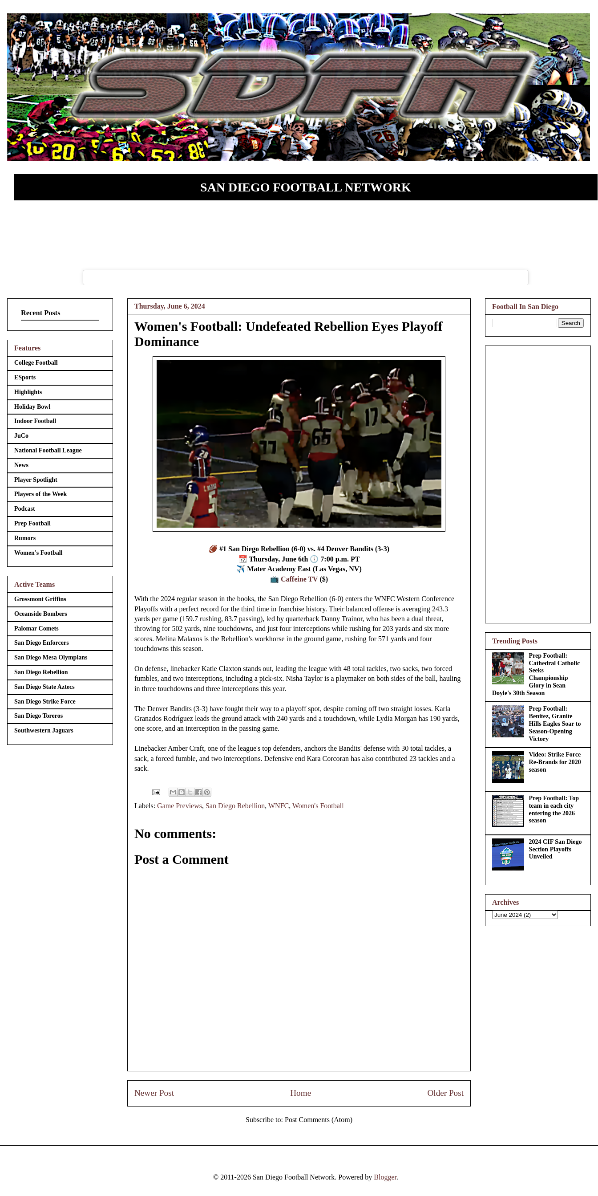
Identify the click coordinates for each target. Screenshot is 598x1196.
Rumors (25, 538)
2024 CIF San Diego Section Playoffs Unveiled (555, 849)
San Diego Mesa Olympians (51, 657)
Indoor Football (35, 421)
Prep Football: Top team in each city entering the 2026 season (554, 809)
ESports (25, 377)
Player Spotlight (35, 479)
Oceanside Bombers (40, 613)
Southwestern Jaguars (43, 730)
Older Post (445, 1093)
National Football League (48, 450)
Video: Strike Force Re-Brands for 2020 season (555, 762)
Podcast (24, 508)
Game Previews (179, 806)
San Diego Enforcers (41, 642)
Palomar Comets (36, 628)
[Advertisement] (538, 482)
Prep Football (32, 523)
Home (300, 1093)
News (21, 465)
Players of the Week (40, 494)
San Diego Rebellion (235, 806)
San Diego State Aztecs (44, 686)
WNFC (278, 806)
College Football (36, 362)
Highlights (28, 392)
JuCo (21, 435)
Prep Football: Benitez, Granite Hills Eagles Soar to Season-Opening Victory (555, 723)
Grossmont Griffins (40, 599)
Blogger (385, 1177)
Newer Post (154, 1093)
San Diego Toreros (38, 715)
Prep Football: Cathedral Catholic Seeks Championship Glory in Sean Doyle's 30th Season (536, 674)
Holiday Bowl (32, 406)
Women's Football (318, 806)
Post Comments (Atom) (318, 1119)
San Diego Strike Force (45, 701)
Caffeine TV (299, 579)
